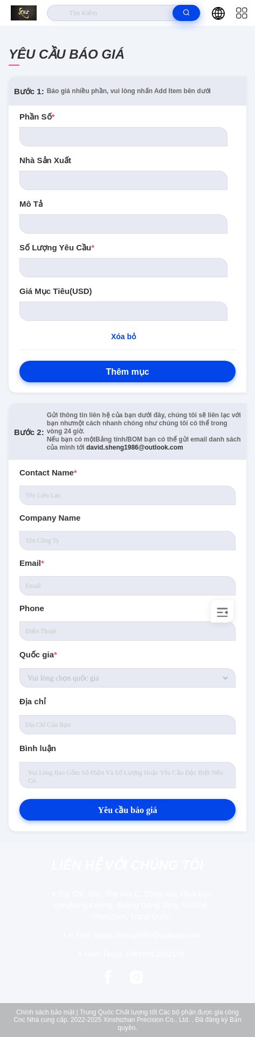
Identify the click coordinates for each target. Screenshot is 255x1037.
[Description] (123, 224)
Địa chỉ (32, 701)
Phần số (36, 116)
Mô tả (31, 203)
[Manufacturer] (123, 180)
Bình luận (37, 748)
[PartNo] (123, 136)
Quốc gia (38, 654)
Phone (31, 608)
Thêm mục (127, 371)
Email (31, 562)
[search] (186, 13)
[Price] (123, 311)
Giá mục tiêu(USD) (55, 291)
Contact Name (48, 472)
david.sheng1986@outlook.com (134, 447)
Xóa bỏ (123, 336)
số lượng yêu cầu (56, 247)
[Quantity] (123, 267)
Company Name (49, 517)
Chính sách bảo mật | (47, 1012)
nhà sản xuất (45, 160)
